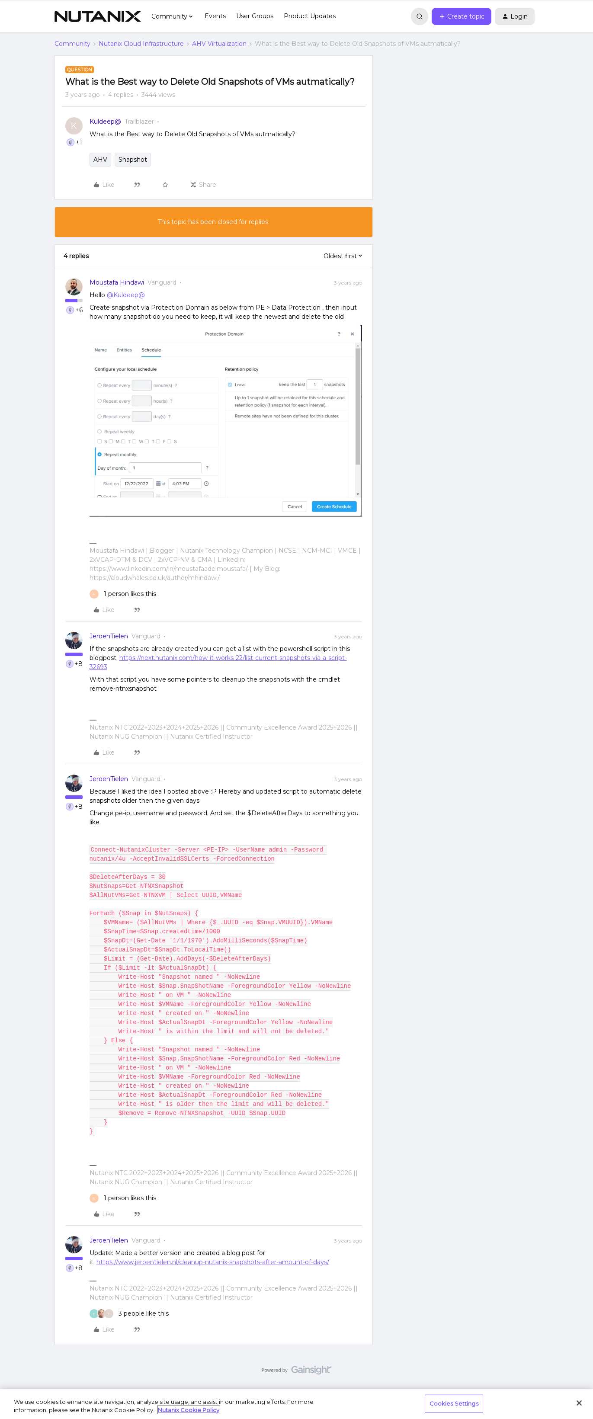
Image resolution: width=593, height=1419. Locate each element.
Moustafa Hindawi (117, 282)
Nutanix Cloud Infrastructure (141, 44)
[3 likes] (129, 1313)
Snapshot (133, 159)
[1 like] (123, 594)
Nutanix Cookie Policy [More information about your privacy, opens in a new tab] (188, 1409)
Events (215, 16)
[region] (296, 1404)
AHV (100, 159)
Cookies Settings (454, 1403)
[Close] (579, 1403)
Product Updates (310, 16)
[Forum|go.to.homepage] (97, 16)
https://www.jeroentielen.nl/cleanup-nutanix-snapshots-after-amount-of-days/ (212, 1262)
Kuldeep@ (105, 121)
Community (72, 44)
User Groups (254, 16)
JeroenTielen (109, 636)
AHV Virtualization (219, 44)
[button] (461, 16)
